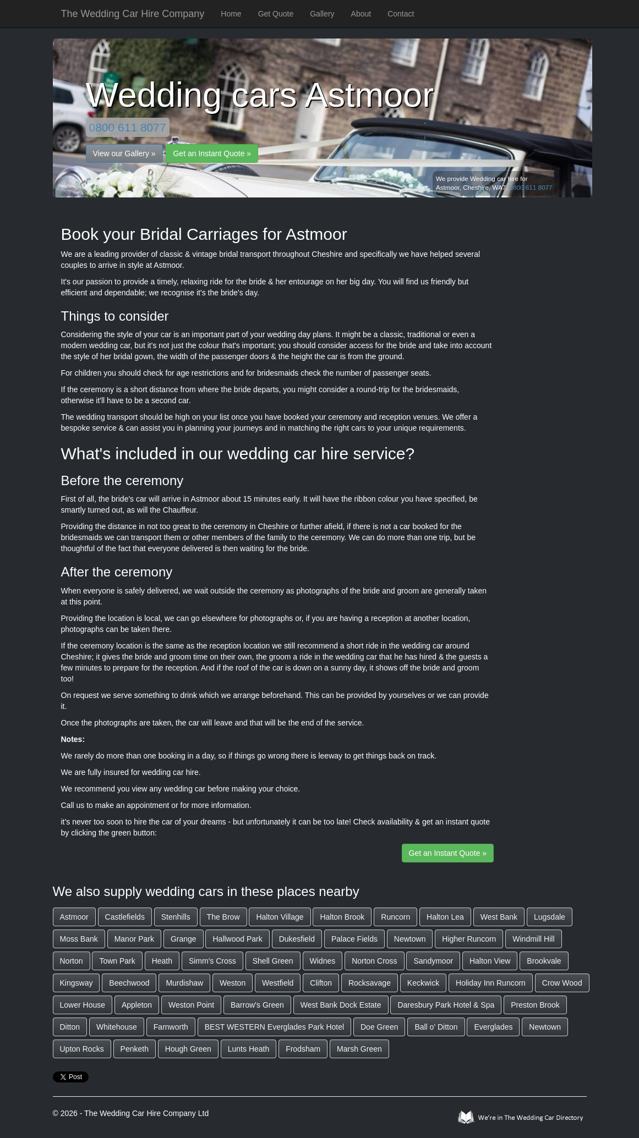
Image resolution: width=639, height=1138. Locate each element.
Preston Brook (535, 1004)
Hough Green (188, 1048)
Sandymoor (433, 960)
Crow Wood (562, 982)
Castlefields (125, 916)
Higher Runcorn (469, 938)
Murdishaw (184, 982)
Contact (400, 13)
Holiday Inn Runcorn (491, 982)
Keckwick (423, 982)
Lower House (83, 1004)
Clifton (321, 982)
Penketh (135, 1048)
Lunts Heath (249, 1048)
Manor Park (134, 938)
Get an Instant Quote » (212, 153)
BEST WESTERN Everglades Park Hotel (274, 1026)
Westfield (277, 982)
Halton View (489, 960)
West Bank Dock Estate (341, 1004)
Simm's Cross (212, 960)
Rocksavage (369, 982)
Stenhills (175, 916)
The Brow (223, 916)
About (361, 13)
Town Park (117, 960)
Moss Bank (79, 938)
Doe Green (379, 1026)
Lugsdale (549, 916)
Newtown (410, 938)
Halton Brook (342, 916)
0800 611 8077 (127, 127)
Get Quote (276, 13)
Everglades (493, 1026)
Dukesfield (297, 938)
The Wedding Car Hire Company (133, 13)
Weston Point (191, 1004)
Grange (183, 938)
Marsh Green (359, 1048)
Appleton (137, 1004)
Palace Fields (354, 938)
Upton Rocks (82, 1048)
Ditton (70, 1026)
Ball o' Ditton (435, 1026)
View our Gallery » (124, 153)
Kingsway (76, 982)
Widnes (323, 960)
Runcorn (395, 916)
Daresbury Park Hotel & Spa (445, 1004)
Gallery (322, 13)
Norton (71, 960)
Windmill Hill (533, 938)
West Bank (498, 916)
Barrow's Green (257, 1004)
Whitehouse (116, 1026)
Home (231, 13)
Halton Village (279, 916)
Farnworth (171, 1026)
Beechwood (129, 982)
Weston (232, 982)
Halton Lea (445, 916)
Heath (162, 960)
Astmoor (74, 916)
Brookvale (544, 960)
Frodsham (303, 1048)
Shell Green (273, 960)
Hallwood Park (237, 938)
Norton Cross (374, 960)
